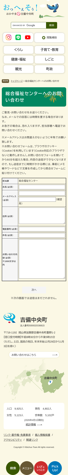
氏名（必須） (8, 187)
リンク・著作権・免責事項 (17, 434)
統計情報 (31, 424)
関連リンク (32, 439)
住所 (8, 216)
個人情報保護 (42, 434)
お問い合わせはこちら (24, 354)
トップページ (17, 81)
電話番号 (10, 229)
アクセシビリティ (13, 439)
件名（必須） (8, 235)
